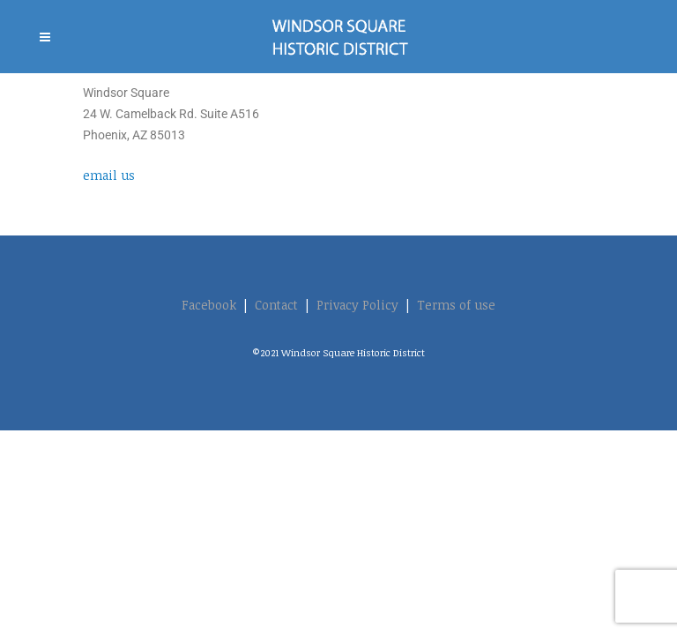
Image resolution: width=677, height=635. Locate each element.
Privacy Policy (357, 304)
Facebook (209, 304)
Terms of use (456, 304)
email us (109, 175)
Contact (276, 304)
